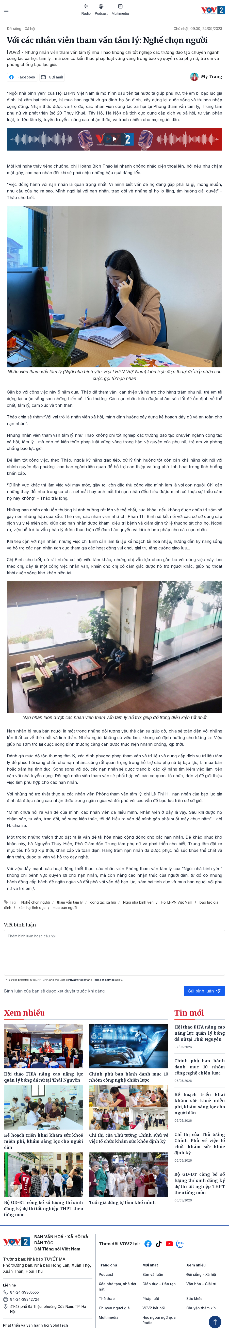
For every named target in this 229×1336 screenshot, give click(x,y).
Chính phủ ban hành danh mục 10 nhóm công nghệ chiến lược (199, 1067)
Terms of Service (104, 979)
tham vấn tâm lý (70, 902)
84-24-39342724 (24, 1299)
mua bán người (65, 907)
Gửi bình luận (204, 990)
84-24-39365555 (24, 1292)
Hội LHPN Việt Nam (176, 902)
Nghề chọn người (35, 902)
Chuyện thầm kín (201, 1308)
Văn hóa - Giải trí (201, 1284)
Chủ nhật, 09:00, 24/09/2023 (198, 28)
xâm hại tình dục (32, 907)
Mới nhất (150, 1265)
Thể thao (107, 1298)
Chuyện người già (114, 1308)
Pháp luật (150, 1298)
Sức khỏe (194, 1298)
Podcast (101, 9)
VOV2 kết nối (153, 1308)
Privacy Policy (77, 979)
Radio (86, 9)
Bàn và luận (152, 1274)
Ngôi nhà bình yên (138, 902)
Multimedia (120, 9)
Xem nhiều (196, 1265)
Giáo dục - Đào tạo (159, 1284)
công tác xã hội (103, 902)
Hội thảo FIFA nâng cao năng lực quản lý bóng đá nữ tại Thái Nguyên (199, 1033)
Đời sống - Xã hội (21, 28)
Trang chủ (108, 1265)
